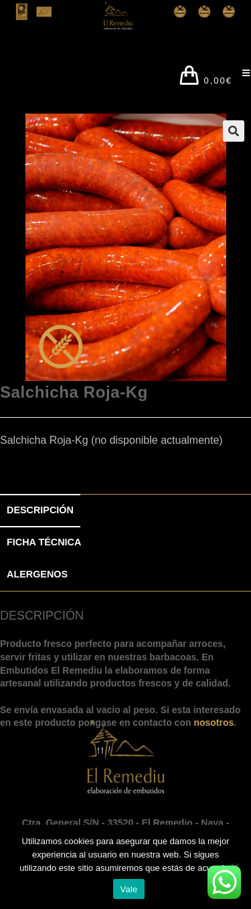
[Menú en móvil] (241, 77)
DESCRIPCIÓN (40, 510)
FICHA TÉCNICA (44, 542)
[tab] (125, 511)
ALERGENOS (37, 574)
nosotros (213, 722)
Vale (128, 889)
